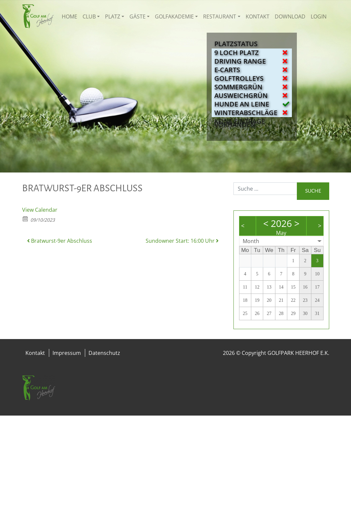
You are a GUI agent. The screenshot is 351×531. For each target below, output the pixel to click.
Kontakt (257, 16)
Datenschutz (104, 353)
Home (69, 16)
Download (290, 16)
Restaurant (219, 16)
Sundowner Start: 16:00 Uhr (182, 240)
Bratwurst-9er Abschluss (59, 240)
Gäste (137, 16)
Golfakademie (174, 16)
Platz (112, 16)
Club (89, 16)
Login (319, 16)
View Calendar (39, 209)
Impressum (67, 353)
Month (251, 241)
